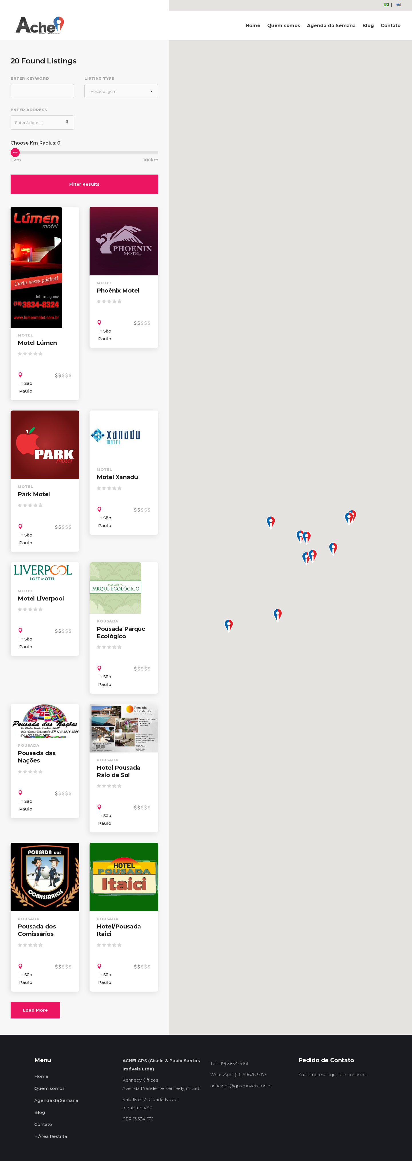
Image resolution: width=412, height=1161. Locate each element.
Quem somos (49, 1088)
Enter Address (29, 109)
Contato (43, 1124)
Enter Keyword (30, 78)
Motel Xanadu (117, 477)
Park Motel (34, 494)
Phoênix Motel (118, 290)
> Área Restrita (50, 1136)
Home (41, 1076)
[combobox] (121, 91)
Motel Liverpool (41, 598)
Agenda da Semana (56, 1100)
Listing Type (99, 78)
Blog (39, 1112)
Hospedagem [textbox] (103, 91)
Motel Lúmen (37, 342)
